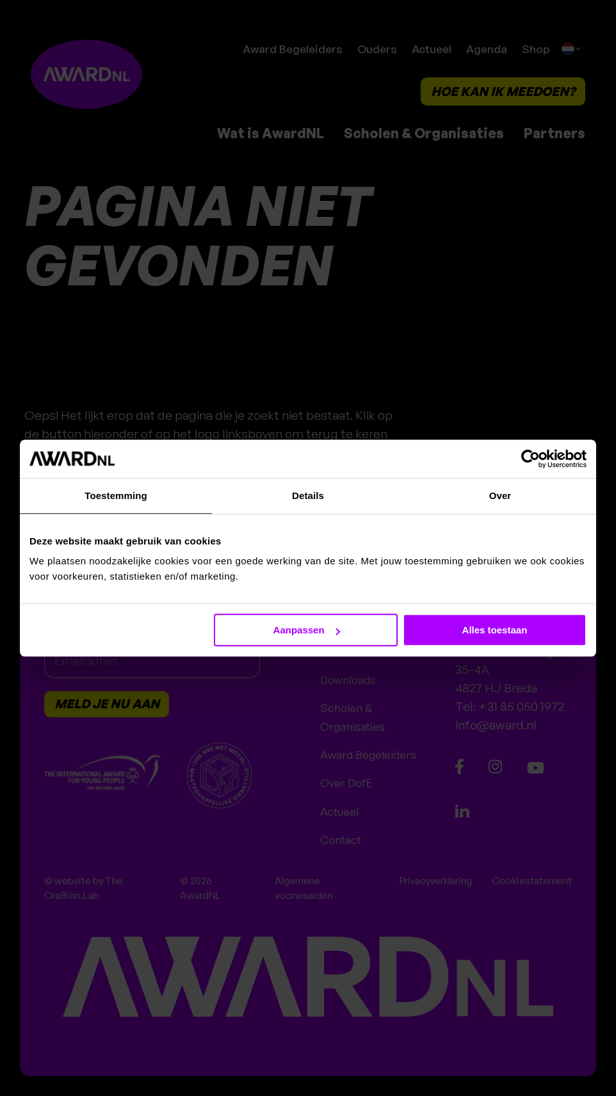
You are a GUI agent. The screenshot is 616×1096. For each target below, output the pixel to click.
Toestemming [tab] (116, 495)
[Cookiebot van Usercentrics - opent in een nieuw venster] (530, 458)
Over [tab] (500, 495)
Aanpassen (306, 629)
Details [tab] (308, 495)
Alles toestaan (495, 629)
